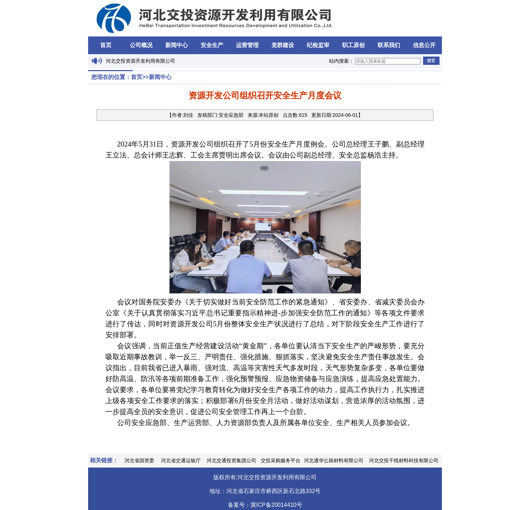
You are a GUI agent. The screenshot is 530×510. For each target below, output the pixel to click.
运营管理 (247, 45)
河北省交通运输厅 (181, 460)
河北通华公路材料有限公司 (333, 460)
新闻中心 (176, 45)
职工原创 (353, 45)
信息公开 (424, 45)
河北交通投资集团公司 (231, 460)
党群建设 (282, 45)
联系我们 (389, 45)
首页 (105, 45)
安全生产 (212, 45)
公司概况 (141, 45)
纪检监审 (318, 45)
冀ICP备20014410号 (276, 505)
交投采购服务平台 (280, 460)
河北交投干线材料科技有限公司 (403, 460)
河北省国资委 (139, 460)
